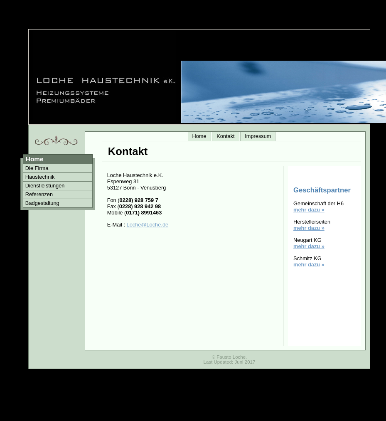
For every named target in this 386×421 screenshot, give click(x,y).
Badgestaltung (42, 203)
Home (199, 136)
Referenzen (39, 194)
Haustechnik (39, 177)
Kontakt (225, 136)
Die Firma (36, 168)
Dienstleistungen (45, 185)
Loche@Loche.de (148, 225)
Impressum (258, 136)
